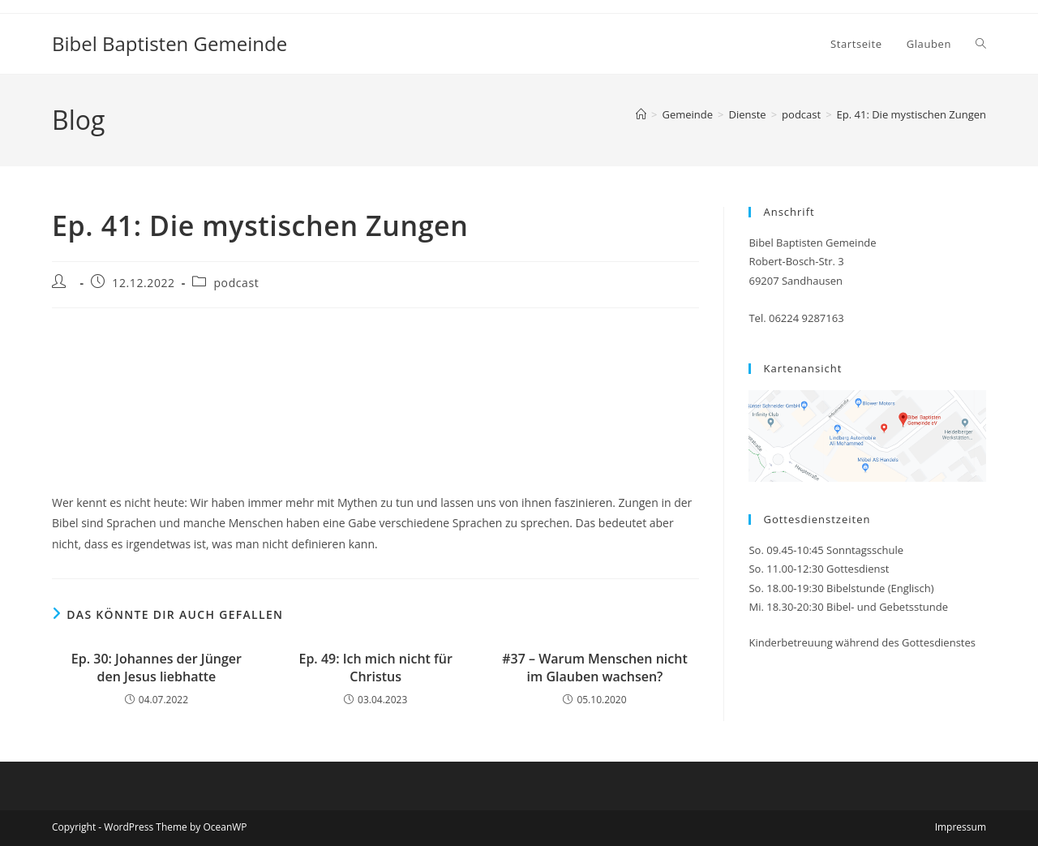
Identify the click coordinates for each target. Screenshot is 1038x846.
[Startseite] (641, 114)
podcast (236, 282)
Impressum (960, 827)
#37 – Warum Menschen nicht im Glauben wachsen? (594, 667)
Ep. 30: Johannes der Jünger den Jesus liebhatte (156, 667)
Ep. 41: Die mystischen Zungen (911, 114)
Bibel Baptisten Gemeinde (169, 43)
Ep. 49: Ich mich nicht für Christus (375, 667)
